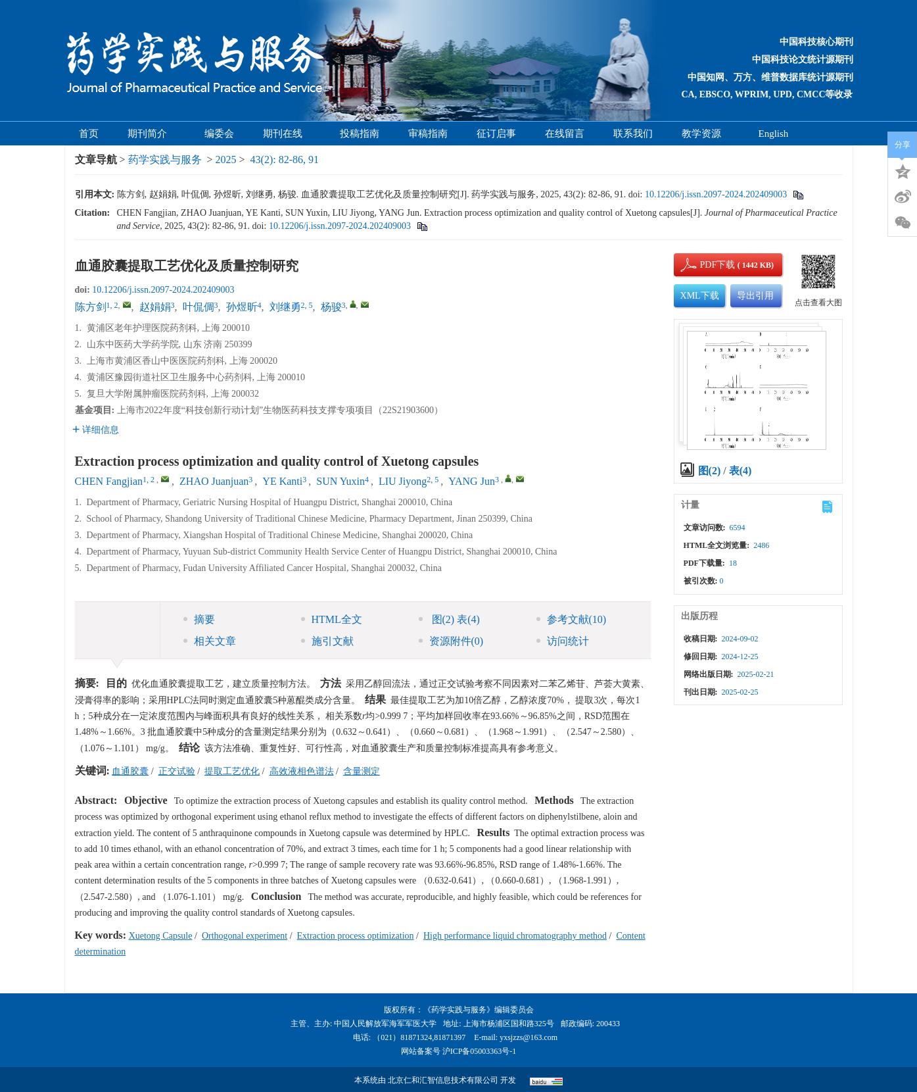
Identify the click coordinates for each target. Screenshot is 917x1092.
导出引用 (755, 296)
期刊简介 (152, 133)
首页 (89, 133)
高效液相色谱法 (302, 771)
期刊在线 (287, 133)
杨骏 (331, 306)
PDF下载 (706, 265)
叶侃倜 (198, 306)
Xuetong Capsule (161, 936)
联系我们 (633, 133)
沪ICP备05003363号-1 (479, 1051)
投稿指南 (359, 133)
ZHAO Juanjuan (213, 481)
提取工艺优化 (232, 771)
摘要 (199, 619)
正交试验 (176, 771)
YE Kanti (282, 481)
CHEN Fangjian (109, 481)
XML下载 (699, 296)
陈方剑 (90, 306)
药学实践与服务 (165, 159)
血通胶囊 (130, 771)
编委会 (219, 133)
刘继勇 (285, 306)
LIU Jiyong (403, 481)
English (774, 133)
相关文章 (209, 641)
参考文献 (571, 619)
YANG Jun (471, 481)
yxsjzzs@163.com (528, 1037)
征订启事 (496, 133)
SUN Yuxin (340, 481)
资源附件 (451, 641)
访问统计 (562, 641)
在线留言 (564, 133)
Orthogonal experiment (244, 936)
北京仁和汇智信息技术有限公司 (443, 1080)
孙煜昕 (242, 306)
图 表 (449, 619)
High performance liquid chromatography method (515, 936)
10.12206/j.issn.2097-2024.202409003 (716, 194)
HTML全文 (331, 619)
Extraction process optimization (355, 936)
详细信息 (95, 430)
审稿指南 (428, 133)
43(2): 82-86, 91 (284, 159)
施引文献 (327, 641)
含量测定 (361, 771)
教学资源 (706, 133)
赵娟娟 (155, 306)
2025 (226, 159)
